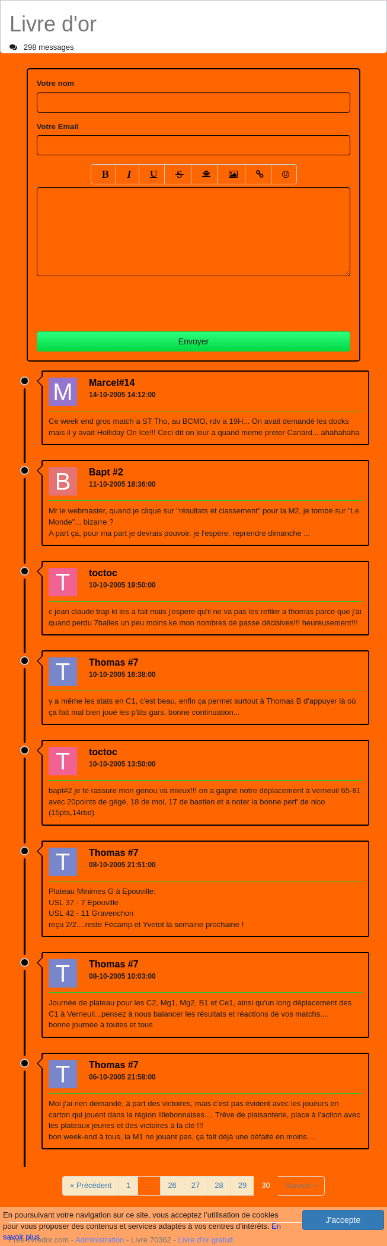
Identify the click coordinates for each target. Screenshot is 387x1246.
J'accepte (343, 1220)
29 (242, 1185)
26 (172, 1185)
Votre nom (55, 83)
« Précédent (90, 1185)
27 (195, 1185)
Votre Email (58, 126)
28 (219, 1185)
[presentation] (127, 299)
